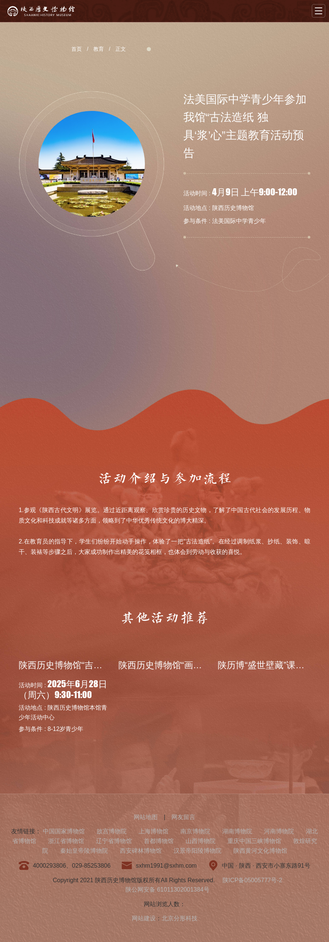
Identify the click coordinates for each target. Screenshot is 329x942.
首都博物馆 (159, 841)
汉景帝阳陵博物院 (197, 851)
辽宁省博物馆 (114, 841)
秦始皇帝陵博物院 (84, 851)
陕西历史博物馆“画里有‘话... (173, 665)
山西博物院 (200, 841)
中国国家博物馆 (64, 831)
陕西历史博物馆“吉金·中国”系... (80, 665)
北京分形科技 (180, 918)
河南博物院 (279, 831)
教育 (98, 49)
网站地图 (146, 817)
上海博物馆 (153, 831)
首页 (76, 49)
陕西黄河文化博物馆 (260, 851)
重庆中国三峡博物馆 (254, 841)
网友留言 (183, 817)
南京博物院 (195, 831)
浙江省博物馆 (66, 841)
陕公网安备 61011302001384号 (167, 889)
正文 (120, 49)
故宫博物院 (112, 831)
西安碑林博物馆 (141, 851)
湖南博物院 (237, 831)
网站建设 (144, 918)
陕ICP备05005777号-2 (252, 880)
